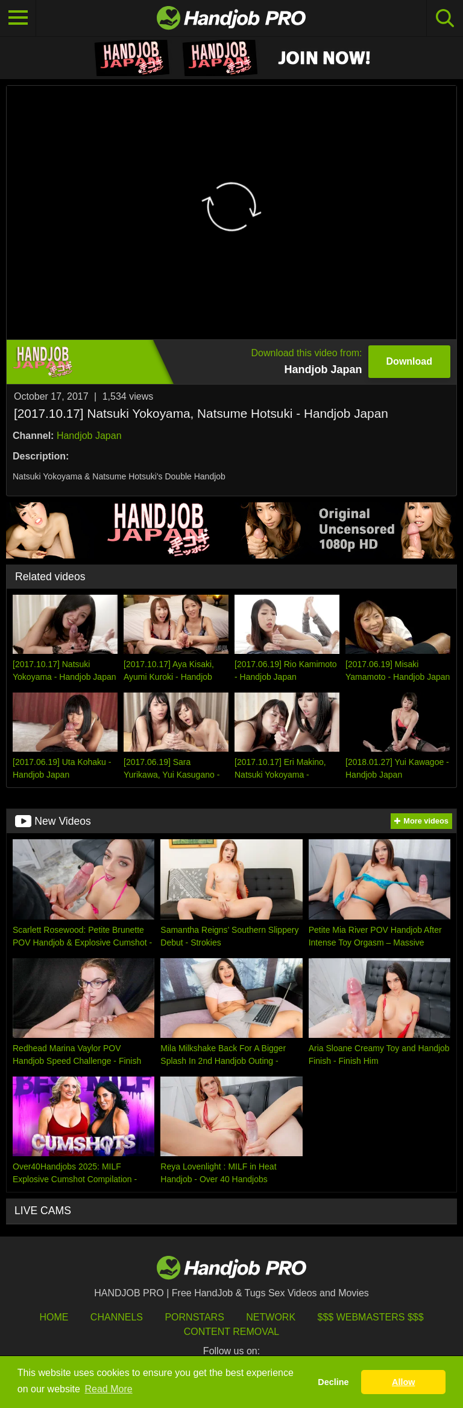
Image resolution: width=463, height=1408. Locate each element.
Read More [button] (109, 1389)
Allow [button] (403, 1382)
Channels (116, 1317)
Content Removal (232, 1331)
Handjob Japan (89, 435)
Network (270, 1317)
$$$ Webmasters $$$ (371, 1317)
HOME (53, 1317)
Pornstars (194, 1317)
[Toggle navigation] (18, 18)
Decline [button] (333, 1382)
